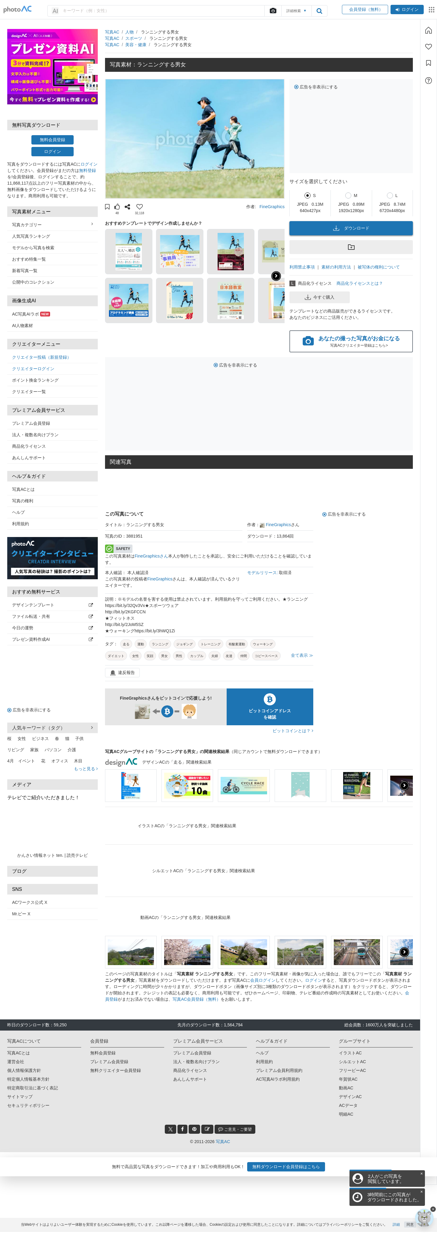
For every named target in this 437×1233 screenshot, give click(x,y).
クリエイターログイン (33, 368)
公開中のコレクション (33, 282)
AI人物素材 (22, 325)
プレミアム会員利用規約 (279, 1070)
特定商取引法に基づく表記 (32, 1087)
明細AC (346, 1114)
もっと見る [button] (86, 768)
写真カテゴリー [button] (52, 224)
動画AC (346, 1087)
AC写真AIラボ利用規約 (278, 1079)
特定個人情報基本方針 (28, 1079)
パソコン (53, 749)
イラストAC (350, 1052)
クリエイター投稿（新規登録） (41, 357)
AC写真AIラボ (31, 314)
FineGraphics (272, 206)
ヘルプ (18, 512)
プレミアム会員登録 (31, 423)
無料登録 (87, 170)
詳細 (396, 1226)
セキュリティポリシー (28, 1105)
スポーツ (133, 38)
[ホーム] (428, 30)
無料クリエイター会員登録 (115, 1070)
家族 (34, 749)
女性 (22, 738)
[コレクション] (428, 63)
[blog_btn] (207, 1129)
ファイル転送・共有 (52, 616)
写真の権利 (22, 500)
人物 (129, 32)
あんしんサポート (29, 457)
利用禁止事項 (302, 267)
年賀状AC (348, 1079)
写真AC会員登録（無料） (197, 999)
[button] (107, 207)
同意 (410, 1226)
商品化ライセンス (29, 446)
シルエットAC (352, 1061)
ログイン (407, 9)
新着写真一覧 (24, 270)
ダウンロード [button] (351, 228)
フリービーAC (352, 1070)
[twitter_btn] (170, 1129)
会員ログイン (263, 980)
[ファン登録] (428, 46)
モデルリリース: (263, 572)
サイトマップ (20, 1096)
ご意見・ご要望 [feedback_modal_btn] (235, 1129)
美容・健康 (135, 44)
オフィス (59, 760)
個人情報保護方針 (24, 1070)
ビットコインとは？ (293, 730)
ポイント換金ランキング (35, 380)
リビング (15, 749)
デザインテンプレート (52, 604)
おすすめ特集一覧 (29, 259)
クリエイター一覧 (29, 391)
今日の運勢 (52, 627)
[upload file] (272, 11)
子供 (79, 738)
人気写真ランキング (31, 236)
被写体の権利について (379, 267)
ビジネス (40, 738)
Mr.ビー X (21, 913)
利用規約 (20, 523)
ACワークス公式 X (29, 902)
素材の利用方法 (336, 267)
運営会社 (15, 1061)
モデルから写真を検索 (33, 247)
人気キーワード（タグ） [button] (52, 727)
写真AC (112, 32)
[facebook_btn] (182, 1129)
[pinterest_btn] (194, 1129)
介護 (72, 749)
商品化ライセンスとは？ (360, 283)
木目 (78, 760)
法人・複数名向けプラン (35, 434)
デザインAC (350, 1096)
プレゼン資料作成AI (52, 639)
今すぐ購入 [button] (319, 297)
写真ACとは (23, 489)
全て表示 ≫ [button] (302, 655)
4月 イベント (21, 760)
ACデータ (348, 1105)
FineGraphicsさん (151, 556)
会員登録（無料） (365, 9)
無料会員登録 (52, 139)
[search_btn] (319, 11)
